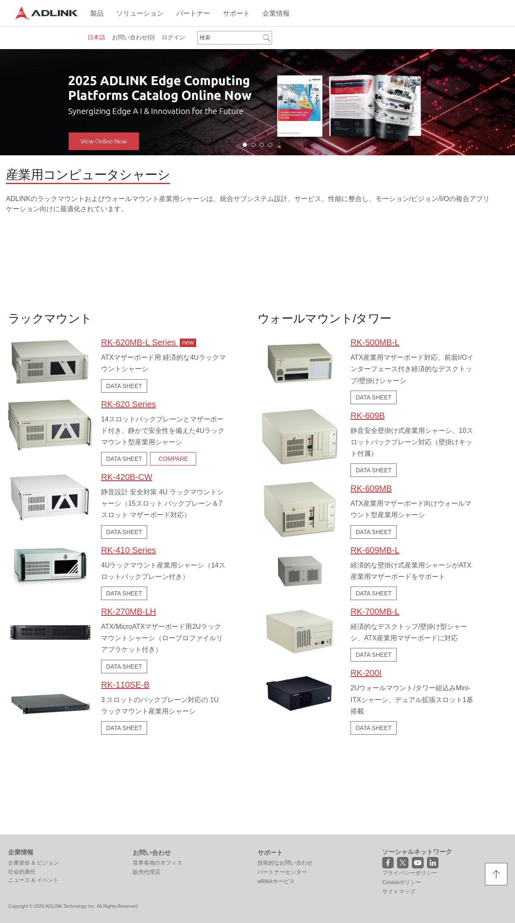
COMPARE (173, 457)
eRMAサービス (276, 792)
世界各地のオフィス (157, 774)
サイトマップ (398, 802)
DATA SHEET (124, 384)
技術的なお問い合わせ (285, 774)
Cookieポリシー (401, 793)
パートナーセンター (282, 783)
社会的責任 (22, 783)
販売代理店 (146, 783)
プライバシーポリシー (409, 784)
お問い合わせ (133, 37)
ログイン (173, 37)
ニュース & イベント (33, 791)
